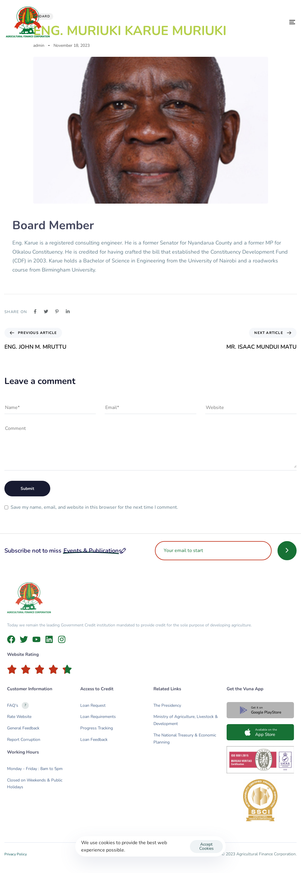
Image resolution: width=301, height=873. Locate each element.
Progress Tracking (96, 728)
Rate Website (19, 716)
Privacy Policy (15, 854)
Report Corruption (23, 739)
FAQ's (18, 705)
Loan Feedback (94, 739)
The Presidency (167, 705)
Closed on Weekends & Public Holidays (34, 783)
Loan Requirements (98, 716)
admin (38, 45)
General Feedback (23, 728)
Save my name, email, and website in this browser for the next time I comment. (94, 507)
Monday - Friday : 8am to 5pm (35, 768)
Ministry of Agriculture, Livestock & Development (185, 720)
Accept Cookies (206, 846)
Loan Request (93, 705)
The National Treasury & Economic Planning (184, 738)
